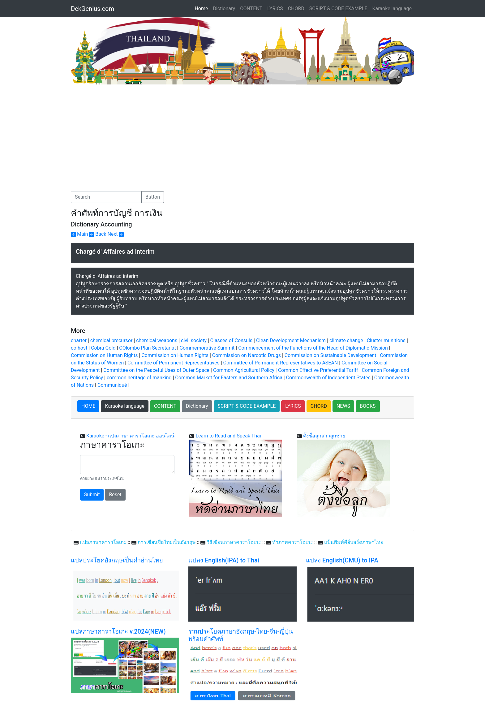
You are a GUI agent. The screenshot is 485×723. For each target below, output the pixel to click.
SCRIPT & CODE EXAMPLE (338, 8)
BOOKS (368, 406)
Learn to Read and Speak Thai (228, 436)
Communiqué (112, 385)
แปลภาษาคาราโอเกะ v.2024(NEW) (118, 631)
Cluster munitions (386, 340)
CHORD (296, 8)
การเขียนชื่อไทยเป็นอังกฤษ (167, 542)
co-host (79, 348)
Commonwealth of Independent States (328, 378)
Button (152, 197)
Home (202, 8)
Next (115, 234)
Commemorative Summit (206, 348)
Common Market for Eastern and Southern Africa (228, 378)
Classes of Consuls (231, 340)
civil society (194, 340)
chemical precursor (111, 340)
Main (79, 234)
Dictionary (224, 8)
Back (97, 234)
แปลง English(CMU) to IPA (342, 560)
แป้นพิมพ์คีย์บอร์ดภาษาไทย (353, 542)
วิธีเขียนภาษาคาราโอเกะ (234, 542)
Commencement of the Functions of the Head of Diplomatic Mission (313, 348)
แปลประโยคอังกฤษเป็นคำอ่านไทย (117, 560)
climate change (346, 340)
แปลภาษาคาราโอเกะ (103, 542)
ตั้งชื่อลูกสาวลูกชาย (324, 436)
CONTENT (251, 8)
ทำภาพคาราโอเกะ (292, 542)
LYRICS (275, 8)
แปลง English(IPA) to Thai (223, 560)
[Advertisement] (123, 131)
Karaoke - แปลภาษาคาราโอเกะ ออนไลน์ (130, 436)
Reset (115, 494)
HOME (88, 406)
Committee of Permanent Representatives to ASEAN (280, 363)
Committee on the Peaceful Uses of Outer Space (156, 370)
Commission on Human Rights (104, 355)
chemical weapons (156, 340)
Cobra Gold (103, 348)
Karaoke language (392, 8)
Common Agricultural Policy (243, 370)
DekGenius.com (92, 8)
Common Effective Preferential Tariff (318, 370)
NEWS (343, 406)
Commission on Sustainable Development (330, 355)
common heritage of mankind (139, 378)
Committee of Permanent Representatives (173, 363)
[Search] (106, 197)
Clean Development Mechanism (291, 340)
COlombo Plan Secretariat (147, 348)
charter (79, 340)
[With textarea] (127, 464)
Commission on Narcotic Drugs (246, 355)
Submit (92, 494)
